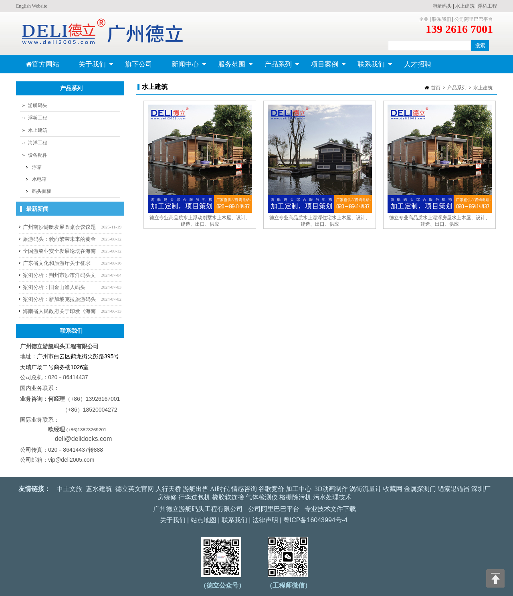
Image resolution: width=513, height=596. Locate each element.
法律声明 (265, 520)
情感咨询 (244, 488)
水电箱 (39, 179)
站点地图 (203, 520)
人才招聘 (417, 64)
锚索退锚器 (454, 488)
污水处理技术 (332, 497)
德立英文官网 (134, 488)
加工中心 (298, 488)
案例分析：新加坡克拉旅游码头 (59, 299)
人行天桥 (168, 488)
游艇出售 (195, 488)
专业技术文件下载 (330, 508)
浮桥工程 (487, 6)
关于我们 (91, 67)
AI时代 (220, 488)
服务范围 (230, 67)
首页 (435, 88)
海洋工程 (37, 142)
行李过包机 (194, 497)
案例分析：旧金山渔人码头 (54, 287)
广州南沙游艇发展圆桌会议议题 (59, 227)
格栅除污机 (295, 497)
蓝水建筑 (99, 488)
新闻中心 (184, 67)
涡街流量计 (365, 488)
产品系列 (277, 67)
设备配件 (37, 155)
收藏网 (392, 488)
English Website (31, 6)
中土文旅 (69, 488)
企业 (423, 19)
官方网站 (42, 64)
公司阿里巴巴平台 (473, 19)
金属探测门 (420, 488)
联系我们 (441, 19)
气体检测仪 (262, 497)
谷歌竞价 (271, 488)
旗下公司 (138, 64)
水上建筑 (465, 6)
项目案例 (323, 67)
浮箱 (37, 167)
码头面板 (41, 191)
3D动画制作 (331, 488)
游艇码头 (442, 6)
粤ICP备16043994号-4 (315, 520)
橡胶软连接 (228, 497)
